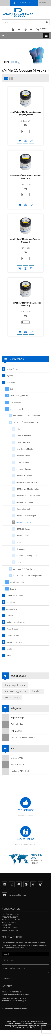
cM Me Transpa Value (25, 502)
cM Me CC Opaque (24, 522)
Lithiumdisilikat (15, 402)
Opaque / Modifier (24, 435)
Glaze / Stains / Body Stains (27, 555)
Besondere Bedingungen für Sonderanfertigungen (26, 1024)
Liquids (19, 562)
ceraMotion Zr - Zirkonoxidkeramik (27, 415)
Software (13, 389)
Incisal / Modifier (23, 462)
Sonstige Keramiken (17, 582)
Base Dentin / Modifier (25, 449)
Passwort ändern (10, 917)
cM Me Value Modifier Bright (28, 482)
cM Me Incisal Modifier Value (28, 489)
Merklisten (7, 925)
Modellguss (10, 602)
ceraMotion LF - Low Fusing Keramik (27, 575)
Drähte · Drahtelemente (15, 622)
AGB (35, 1023)
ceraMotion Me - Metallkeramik (25, 422)
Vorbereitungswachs (15, 691)
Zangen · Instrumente (14, 642)
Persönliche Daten (10, 914)
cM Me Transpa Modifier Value (28, 495)
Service (9, 655)
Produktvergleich (10, 928)
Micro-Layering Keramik (19, 395)
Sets (18, 429)
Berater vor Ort (13, 764)
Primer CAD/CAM (23, 442)
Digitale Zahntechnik (14, 369)
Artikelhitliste (9, 922)
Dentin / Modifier (23, 455)
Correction (21, 549)
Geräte (9, 649)
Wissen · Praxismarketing (18, 737)
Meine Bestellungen (11, 919)
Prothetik (10, 615)
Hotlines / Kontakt (15, 771)
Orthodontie (12, 724)
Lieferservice (12, 758)
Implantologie (13, 717)
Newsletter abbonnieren (14, 1008)
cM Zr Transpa (12, 697)
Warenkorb (42, 29)
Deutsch (43, 3)
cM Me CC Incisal (23, 535)
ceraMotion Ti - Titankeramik (24, 569)
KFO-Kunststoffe (12, 635)
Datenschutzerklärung (23, 1023)
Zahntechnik (12, 731)
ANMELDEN (23, 3)
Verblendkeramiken (17, 409)
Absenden (8, 978)
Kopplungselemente (15, 685)
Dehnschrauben (12, 629)
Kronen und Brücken (14, 595)
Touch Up (20, 542)
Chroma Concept (23, 509)
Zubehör (13, 589)
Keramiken (10, 382)
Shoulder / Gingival (24, 469)
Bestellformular (10, 930)
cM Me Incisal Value (24, 475)
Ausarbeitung (11, 609)
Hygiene (9, 375)
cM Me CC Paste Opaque (26, 515)
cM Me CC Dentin (23, 529)
